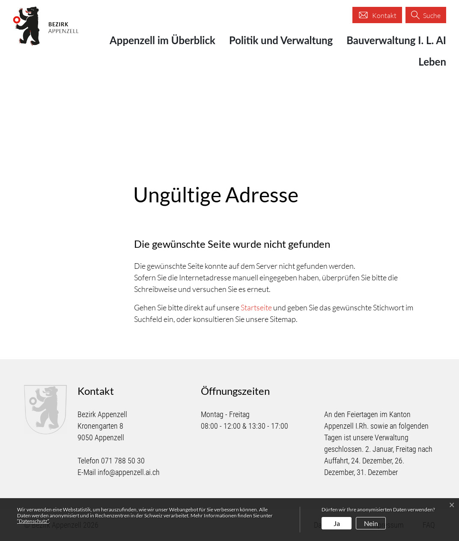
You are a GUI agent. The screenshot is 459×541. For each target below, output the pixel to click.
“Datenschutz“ (33, 521)
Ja (337, 523)
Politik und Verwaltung (281, 40)
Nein (371, 523)
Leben (432, 61)
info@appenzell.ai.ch (129, 472)
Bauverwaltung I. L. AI (396, 40)
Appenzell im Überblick (162, 40)
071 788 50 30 (123, 460)
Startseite (256, 307)
